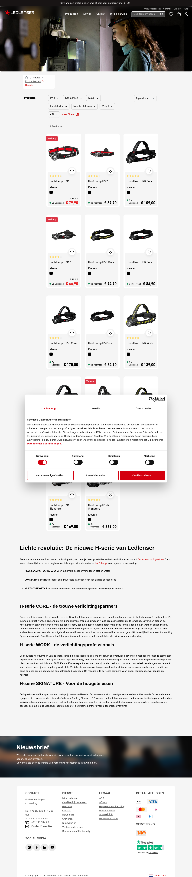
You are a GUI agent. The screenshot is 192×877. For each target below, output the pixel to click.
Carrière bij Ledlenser (74, 802)
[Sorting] (145, 98)
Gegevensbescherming (111, 806)
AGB (101, 798)
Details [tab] (96, 408)
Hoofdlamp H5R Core (139, 262)
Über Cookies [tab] (143, 408)
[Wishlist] (171, 14)
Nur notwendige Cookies (50, 475)
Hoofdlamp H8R (59, 181)
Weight (107, 106)
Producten (30, 98)
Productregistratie (152, 9)
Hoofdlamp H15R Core (63, 343)
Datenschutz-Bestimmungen (44, 443)
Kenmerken (73, 98)
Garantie (167, 9)
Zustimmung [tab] (48, 408)
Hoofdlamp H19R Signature (98, 507)
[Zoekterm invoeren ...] (144, 14)
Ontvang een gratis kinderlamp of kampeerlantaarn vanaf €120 (95, 3)
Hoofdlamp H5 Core (100, 343)
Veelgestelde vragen (73, 827)
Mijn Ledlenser (70, 798)
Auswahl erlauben (96, 475)
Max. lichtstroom (84, 106)
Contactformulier (41, 826)
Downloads (68, 815)
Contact (177, 9)
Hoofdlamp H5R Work (101, 262)
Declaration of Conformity (76, 831)
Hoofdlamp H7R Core (139, 181)
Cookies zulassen (142, 475)
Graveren (67, 819)
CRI (54, 114)
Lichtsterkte (58, 106)
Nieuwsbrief (69, 823)
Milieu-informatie (108, 818)
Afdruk (103, 802)
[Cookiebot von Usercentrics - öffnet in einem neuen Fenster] (151, 399)
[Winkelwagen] (179, 14)
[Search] (161, 14)
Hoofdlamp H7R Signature (59, 507)
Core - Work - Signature (151, 559)
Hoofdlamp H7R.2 (60, 262)
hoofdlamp (101, 563)
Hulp (186, 9)
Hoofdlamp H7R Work (140, 343)
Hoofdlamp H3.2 (98, 181)
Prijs (54, 98)
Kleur (93, 98)
